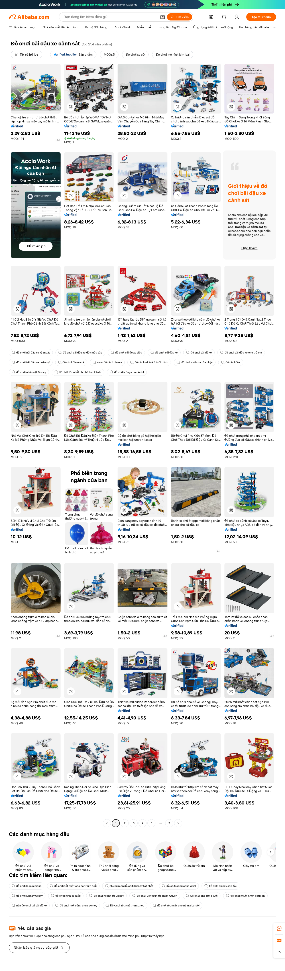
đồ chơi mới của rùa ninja (195, 362)
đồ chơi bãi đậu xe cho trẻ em (241, 352)
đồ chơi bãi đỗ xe (199, 352)
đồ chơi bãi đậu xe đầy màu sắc (80, 352)
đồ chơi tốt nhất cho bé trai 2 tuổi (78, 372)
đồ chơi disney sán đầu (220, 886)
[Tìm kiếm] (179, 16)
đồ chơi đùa (230, 362)
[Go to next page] (178, 823)
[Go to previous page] (107, 823)
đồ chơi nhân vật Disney (29, 372)
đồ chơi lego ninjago (26, 886)
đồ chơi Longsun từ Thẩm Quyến (154, 896)
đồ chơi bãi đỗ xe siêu (126, 352)
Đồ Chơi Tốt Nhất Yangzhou (125, 905)
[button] (162, 17)
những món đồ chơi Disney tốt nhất (129, 886)
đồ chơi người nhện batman (245, 896)
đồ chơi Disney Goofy (27, 896)
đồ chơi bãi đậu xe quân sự (31, 362)
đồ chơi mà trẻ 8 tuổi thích (149, 362)
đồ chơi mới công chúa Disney (76, 905)
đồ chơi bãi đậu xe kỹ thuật (31, 352)
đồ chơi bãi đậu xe (164, 352)
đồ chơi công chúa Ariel (127, 372)
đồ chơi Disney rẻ (71, 362)
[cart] (224, 17)
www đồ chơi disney (107, 362)
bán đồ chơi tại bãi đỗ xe (29, 905)
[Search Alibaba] (110, 16)
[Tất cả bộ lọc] (26, 54)
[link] (279, 928)
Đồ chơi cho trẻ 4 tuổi (202, 896)
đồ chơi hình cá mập (66, 896)
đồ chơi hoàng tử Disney (106, 896)
